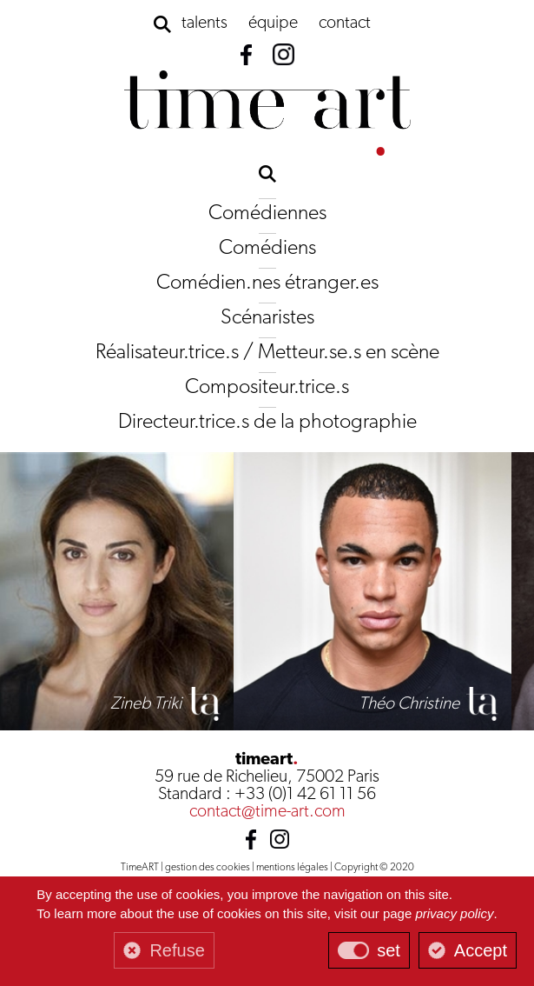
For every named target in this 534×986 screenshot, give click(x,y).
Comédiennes (267, 213)
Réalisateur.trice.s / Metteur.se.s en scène (267, 353)
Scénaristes (267, 318)
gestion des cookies (207, 868)
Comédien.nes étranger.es (267, 283)
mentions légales (292, 868)
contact (345, 23)
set (388, 950)
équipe (273, 23)
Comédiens (267, 248)
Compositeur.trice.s (267, 387)
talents (204, 23)
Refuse (176, 950)
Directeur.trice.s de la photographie (267, 422)
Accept (480, 950)
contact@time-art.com (267, 812)
